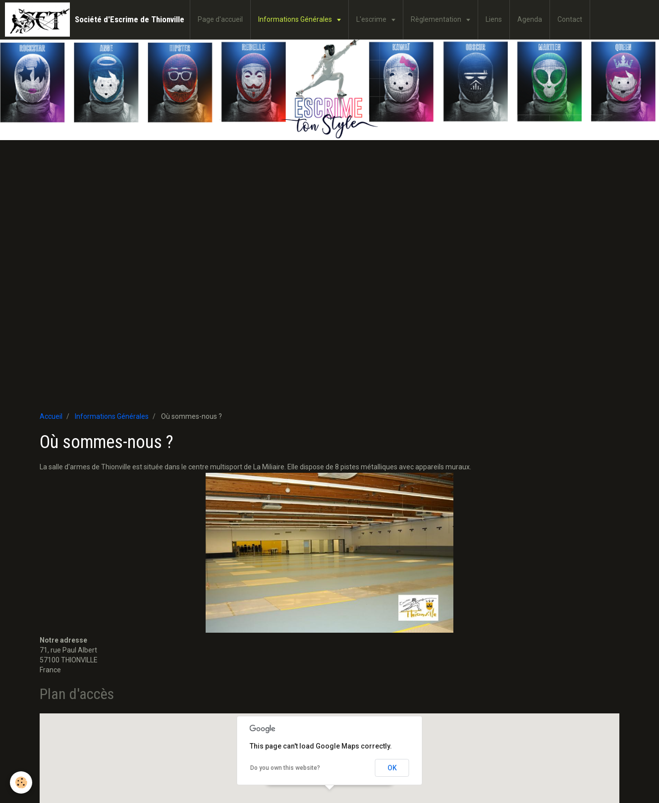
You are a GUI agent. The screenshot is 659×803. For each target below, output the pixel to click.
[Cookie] (21, 782)
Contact (569, 19)
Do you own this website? (285, 767)
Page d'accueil (220, 19)
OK (392, 768)
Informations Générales (295, 19)
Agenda (529, 19)
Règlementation (437, 19)
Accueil (51, 416)
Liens (494, 19)
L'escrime (372, 19)
